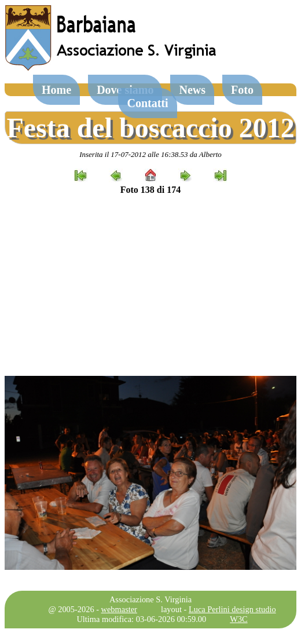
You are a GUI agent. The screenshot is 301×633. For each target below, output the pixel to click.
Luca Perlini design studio (232, 609)
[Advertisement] (150, 285)
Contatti (147, 103)
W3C (238, 619)
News (192, 89)
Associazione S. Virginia (150, 599)
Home (56, 89)
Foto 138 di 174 (150, 190)
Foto (242, 89)
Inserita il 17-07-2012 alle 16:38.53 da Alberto (150, 154)
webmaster (119, 609)
